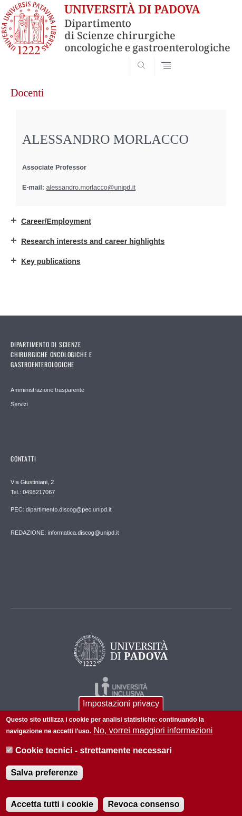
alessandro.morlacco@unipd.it (91, 187)
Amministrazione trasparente (47, 390)
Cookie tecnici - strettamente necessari (93, 758)
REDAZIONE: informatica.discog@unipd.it (65, 532)
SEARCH (211, 56)
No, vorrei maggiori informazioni (153, 738)
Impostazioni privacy (121, 711)
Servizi (19, 404)
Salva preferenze (44, 780)
